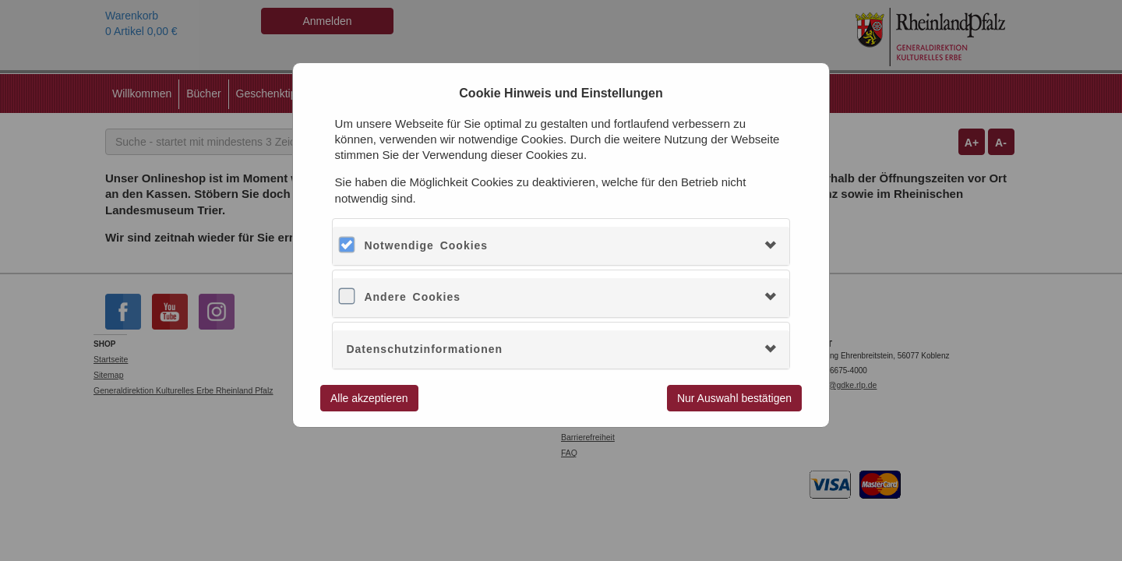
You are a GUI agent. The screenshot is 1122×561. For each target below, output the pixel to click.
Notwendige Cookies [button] (426, 245)
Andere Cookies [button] (412, 297)
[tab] (561, 246)
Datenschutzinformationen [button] (424, 349)
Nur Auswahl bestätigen (734, 398)
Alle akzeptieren (369, 398)
